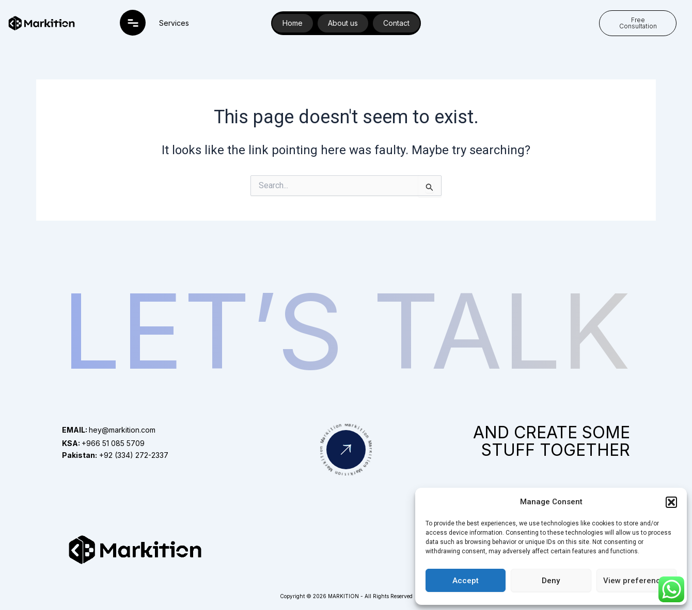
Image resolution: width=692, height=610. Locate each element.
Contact (396, 23)
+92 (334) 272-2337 (115, 455)
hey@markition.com (108, 429)
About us (343, 23)
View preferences (636, 580)
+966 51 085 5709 (103, 443)
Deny (551, 580)
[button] (671, 502)
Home (292, 23)
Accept (465, 580)
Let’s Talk (346, 331)
